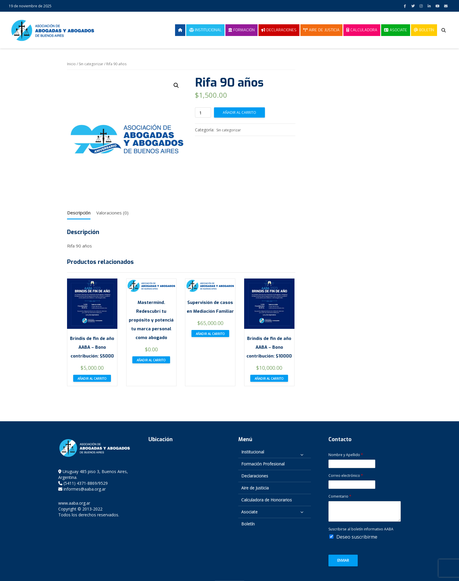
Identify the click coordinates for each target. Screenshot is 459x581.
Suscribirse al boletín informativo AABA (360, 529)
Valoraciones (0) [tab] (112, 213)
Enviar (343, 560)
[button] (176, 85)
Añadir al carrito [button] (92, 379)
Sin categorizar (91, 63)
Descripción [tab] (78, 213)
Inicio (71, 63)
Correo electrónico (345, 475)
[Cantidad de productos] (203, 112)
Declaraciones (279, 29)
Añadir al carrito (239, 112)
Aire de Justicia (321, 29)
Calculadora (361, 29)
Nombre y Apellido (345, 455)
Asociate (395, 29)
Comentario (339, 496)
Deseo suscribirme (356, 537)
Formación (241, 29)
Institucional (205, 29)
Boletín (424, 29)
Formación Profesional (263, 464)
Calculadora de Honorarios (266, 500)
